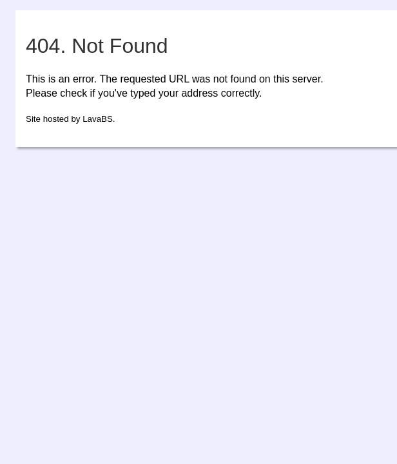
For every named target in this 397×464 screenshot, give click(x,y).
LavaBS (97, 119)
